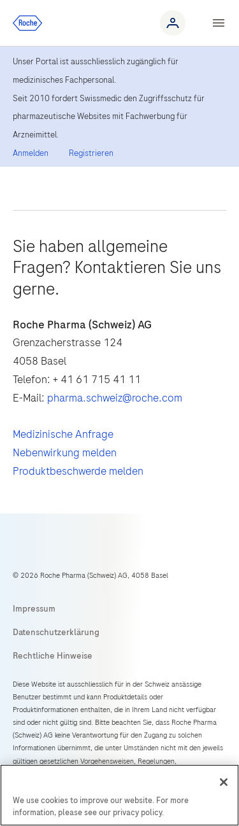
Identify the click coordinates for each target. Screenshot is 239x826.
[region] (119, 795)
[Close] (224, 782)
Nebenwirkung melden (65, 452)
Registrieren (91, 153)
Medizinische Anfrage (63, 434)
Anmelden (30, 153)
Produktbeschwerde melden (78, 471)
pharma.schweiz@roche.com (114, 397)
